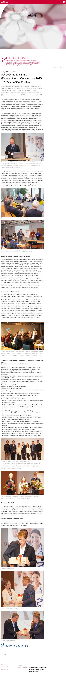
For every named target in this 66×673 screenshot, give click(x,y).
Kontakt (20, 665)
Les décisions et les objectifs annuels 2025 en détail (14, 364)
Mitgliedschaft (4, 669)
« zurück (3, 655)
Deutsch (56, 67)
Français (62, 67)
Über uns (3, 664)
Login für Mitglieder (22, 667)
